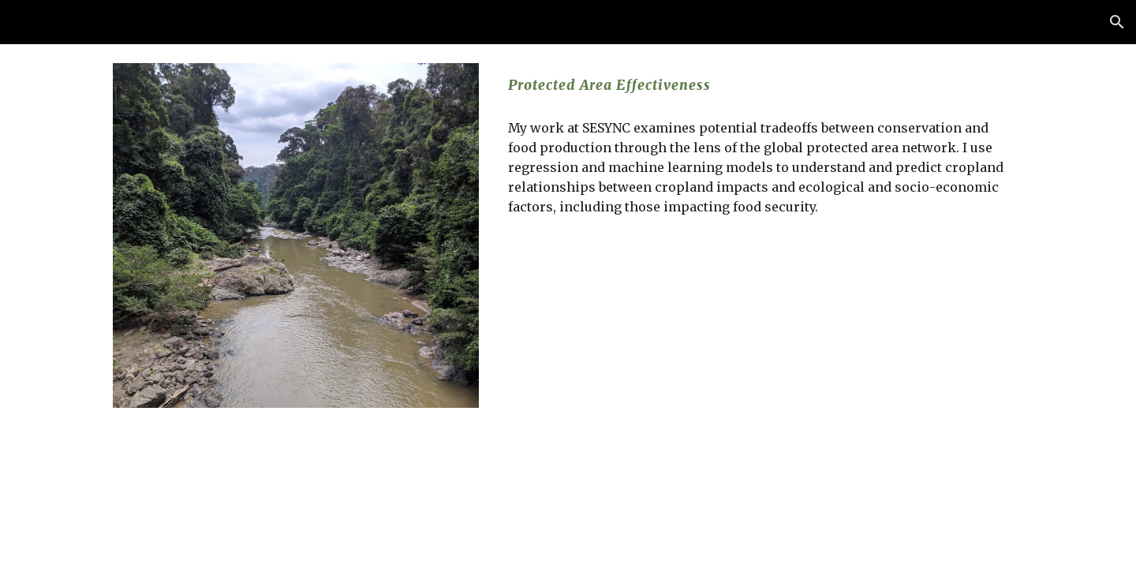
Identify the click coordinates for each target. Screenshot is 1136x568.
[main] (762, 85)
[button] (1117, 22)
